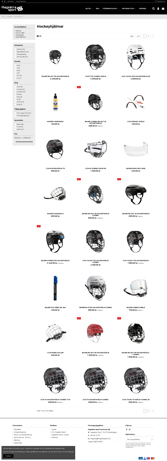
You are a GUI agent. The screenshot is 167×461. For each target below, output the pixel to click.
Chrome (20, 102)
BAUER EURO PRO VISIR (135, 168)
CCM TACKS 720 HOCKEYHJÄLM (136, 261)
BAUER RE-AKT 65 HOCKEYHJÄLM (135, 214)
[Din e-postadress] (138, 439)
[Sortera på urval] (132, 36)
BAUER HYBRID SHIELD (136, 307)
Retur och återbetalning (23, 435)
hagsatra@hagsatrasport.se (100, 439)
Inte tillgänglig (23, 115)
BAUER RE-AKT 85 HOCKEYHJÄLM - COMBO (136, 353)
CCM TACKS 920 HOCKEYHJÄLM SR (136, 76)
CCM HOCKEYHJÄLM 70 (55, 168)
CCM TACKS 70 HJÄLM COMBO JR (136, 400)
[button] (128, 8)
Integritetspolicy (21, 1)
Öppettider (18, 443)
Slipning (17, 440)
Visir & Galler (20, 33)
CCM (20, 127)
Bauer (20, 124)
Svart (19, 87)
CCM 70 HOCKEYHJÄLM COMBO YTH (55, 400)
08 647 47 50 (95, 435)
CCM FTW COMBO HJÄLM (95, 76)
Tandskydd (20, 35)
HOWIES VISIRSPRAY (55, 121)
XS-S (19, 75)
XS (18, 65)
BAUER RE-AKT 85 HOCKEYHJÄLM (95, 353)
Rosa (19, 104)
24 (138, 36)
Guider (54, 429)
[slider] (33, 141)
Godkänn (8, 456)
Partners (55, 437)
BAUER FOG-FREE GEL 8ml (55, 307)
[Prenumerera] (152, 439)
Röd (19, 94)
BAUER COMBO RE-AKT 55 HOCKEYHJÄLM (95, 122)
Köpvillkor (11, 1)
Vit (19, 99)
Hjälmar (18, 31)
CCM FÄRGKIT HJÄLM (135, 121)
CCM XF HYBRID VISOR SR (95, 168)
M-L (19, 78)
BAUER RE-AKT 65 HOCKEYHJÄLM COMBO (95, 214)
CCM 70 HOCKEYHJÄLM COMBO (96, 400)
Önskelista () (160, 1)
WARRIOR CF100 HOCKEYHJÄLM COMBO (95, 307)
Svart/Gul (21, 89)
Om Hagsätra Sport (59, 432)
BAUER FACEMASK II (55, 214)
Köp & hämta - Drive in (22, 437)
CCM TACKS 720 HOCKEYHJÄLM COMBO (96, 261)
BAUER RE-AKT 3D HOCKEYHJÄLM (55, 76)
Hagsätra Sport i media (60, 435)
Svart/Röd (21, 92)
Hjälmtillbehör (21, 37)
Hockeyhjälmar (20, 27)
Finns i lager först (24, 113)
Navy (19, 97)
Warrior (20, 129)
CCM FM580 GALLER (55, 353)
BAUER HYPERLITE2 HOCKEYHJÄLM (55, 261)
